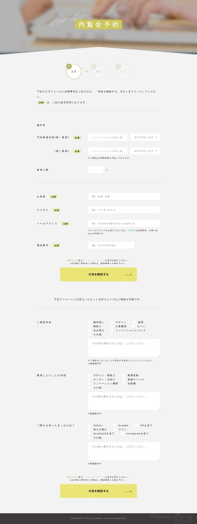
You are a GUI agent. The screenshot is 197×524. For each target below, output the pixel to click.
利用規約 (74, 260)
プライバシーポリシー (94, 260)
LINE (130, 230)
